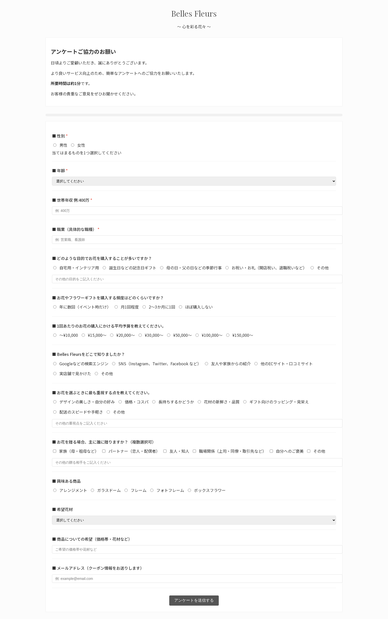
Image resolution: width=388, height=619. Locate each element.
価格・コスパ (136, 402)
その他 (323, 268)
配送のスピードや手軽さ (81, 412)
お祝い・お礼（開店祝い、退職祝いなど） (269, 268)
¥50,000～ (182, 335)
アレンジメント (73, 490)
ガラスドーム (109, 490)
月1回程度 (130, 307)
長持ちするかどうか (176, 402)
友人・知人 (179, 451)
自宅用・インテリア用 (79, 268)
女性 (81, 145)
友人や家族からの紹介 (231, 363)
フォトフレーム (170, 490)
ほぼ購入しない (199, 307)
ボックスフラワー (210, 490)
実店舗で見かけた (75, 373)
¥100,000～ (212, 335)
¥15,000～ (97, 335)
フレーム (138, 490)
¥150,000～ (242, 335)
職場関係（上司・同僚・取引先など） (232, 451)
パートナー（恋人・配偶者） (134, 451)
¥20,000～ (125, 335)
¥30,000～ (154, 335)
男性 (63, 145)
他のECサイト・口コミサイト (287, 363)
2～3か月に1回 (162, 307)
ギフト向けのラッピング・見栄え (279, 402)
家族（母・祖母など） (79, 451)
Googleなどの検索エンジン (83, 363)
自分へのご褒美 (290, 451)
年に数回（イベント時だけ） (85, 307)
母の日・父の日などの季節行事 (194, 268)
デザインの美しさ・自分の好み (87, 402)
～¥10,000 (68, 335)
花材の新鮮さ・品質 (222, 402)
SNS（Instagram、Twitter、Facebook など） (159, 363)
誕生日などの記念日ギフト (132, 268)
